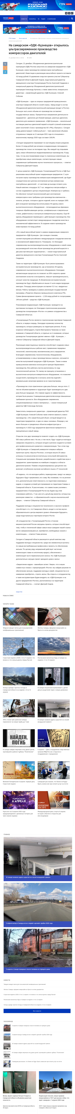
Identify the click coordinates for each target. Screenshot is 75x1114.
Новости (24, 19)
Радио (43, 19)
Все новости (37, 1000)
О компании (51, 19)
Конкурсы (32, 19)
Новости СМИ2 (8, 595)
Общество (19, 591)
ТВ (38, 19)
